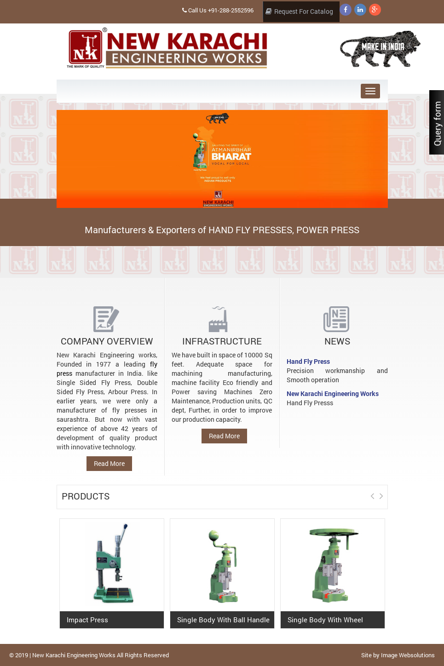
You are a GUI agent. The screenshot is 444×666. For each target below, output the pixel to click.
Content (436, 124)
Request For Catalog (299, 11)
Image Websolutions (408, 655)
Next (383, 338)
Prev (370, 338)
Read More (109, 463)
